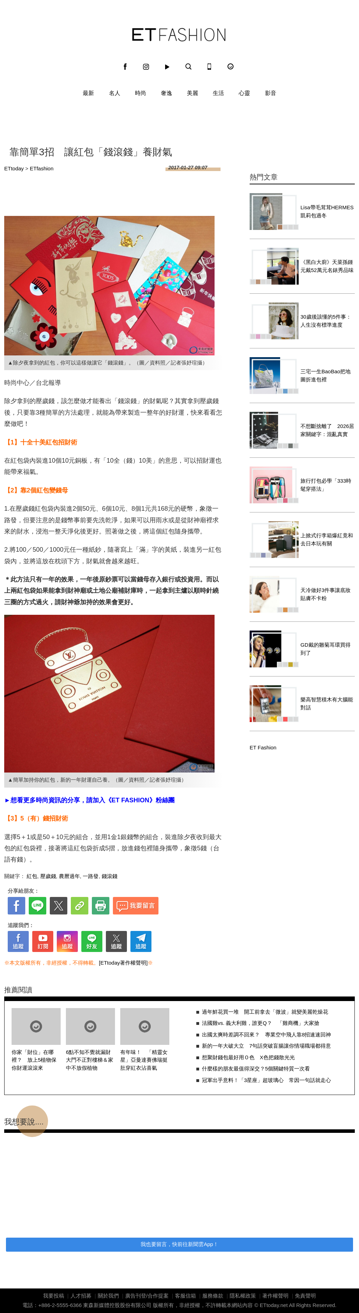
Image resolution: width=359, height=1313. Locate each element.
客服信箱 (185, 1296)
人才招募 (81, 1296)
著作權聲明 (275, 1296)
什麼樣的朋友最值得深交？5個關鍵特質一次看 (256, 1069)
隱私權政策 (243, 1296)
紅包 (32, 876)
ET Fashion (178, 34)
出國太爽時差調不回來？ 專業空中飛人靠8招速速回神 (266, 1035)
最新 (88, 93)
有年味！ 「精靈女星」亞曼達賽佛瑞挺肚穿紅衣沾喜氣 (144, 1060)
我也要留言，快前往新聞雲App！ (179, 1244)
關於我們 (108, 1296)
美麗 (192, 93)
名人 (114, 93)
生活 (218, 93)
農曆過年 (69, 876)
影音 (270, 93)
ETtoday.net (274, 1305)
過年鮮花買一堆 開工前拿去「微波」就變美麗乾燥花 (265, 1012)
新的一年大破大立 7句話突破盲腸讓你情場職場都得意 (266, 1046)
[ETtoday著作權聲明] (123, 963)
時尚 (140, 93)
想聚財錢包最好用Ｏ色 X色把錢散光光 (251, 1057)
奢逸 (166, 93)
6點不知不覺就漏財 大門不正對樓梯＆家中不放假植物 (91, 1060)
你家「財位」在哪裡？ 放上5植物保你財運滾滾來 (34, 1060)
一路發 (91, 876)
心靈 (244, 93)
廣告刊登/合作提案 (147, 1296)
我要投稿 (53, 1296)
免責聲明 (305, 1296)
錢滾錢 (109, 876)
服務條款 (212, 1296)
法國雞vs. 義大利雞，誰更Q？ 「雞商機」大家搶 (260, 1023)
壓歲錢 (48, 876)
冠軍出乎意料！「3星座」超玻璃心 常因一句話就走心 (266, 1080)
